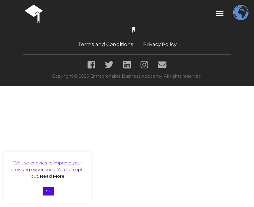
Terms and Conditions (105, 44)
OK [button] (48, 191)
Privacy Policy (160, 44)
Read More (52, 176)
